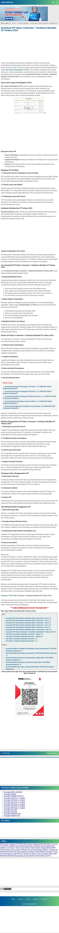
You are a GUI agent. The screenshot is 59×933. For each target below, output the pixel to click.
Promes (55, 852)
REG (5, 854)
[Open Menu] (53, 2)
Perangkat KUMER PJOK (12, 816)
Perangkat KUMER (10, 794)
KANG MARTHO (7, 2)
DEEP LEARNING (10, 846)
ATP (17, 844)
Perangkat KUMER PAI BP (12, 814)
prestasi (49, 852)
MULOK (55, 850)
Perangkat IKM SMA (10, 812)
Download (4, 595)
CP (3, 846)
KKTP (54, 848)
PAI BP (10, 852)
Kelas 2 (18, 848)
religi (14, 854)
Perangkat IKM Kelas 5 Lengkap (14, 806)
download (19, 846)
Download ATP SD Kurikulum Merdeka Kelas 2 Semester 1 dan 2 (27, 627)
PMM (41, 852)
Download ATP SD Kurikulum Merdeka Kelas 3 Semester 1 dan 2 (27, 625)
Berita (41, 844)
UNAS (42, 856)
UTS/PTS (48, 856)
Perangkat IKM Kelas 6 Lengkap (14, 808)
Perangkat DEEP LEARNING (13, 792)
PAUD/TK (16, 852)
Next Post (6, 753)
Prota (2, 854)
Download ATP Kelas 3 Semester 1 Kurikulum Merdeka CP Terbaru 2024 (28, 29)
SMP (12, 856)
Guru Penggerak (46, 846)
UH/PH (37, 856)
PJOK (37, 852)
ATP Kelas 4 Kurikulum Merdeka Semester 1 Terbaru (23, 636)
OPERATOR (4, 852)
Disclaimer (44, 899)
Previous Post (51, 753)
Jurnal (8, 848)
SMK (8, 856)
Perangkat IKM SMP (10, 810)
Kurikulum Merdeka (21, 850)
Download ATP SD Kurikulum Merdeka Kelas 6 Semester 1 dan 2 (27, 618)
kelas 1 (13, 848)
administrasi (4, 844)
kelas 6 (38, 848)
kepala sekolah (46, 848)
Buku (45, 844)
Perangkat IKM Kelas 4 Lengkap (14, 804)
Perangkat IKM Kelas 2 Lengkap (14, 800)
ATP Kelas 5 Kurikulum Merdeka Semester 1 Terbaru (23, 634)
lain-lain (30, 850)
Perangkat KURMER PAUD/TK (13, 796)
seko (39, 854)
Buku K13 (50, 844)
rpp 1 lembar (24, 854)
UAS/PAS (32, 856)
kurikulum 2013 (9, 850)
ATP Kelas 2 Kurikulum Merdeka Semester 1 (20, 639)
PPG (45, 852)
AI (9, 844)
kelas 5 (33, 848)
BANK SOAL (23, 844)
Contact (20, 899)
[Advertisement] (29, 46)
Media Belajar (38, 850)
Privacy (28, 899)
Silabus (51, 854)
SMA (4, 856)
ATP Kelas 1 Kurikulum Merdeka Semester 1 (20, 641)
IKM (53, 846)
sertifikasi (45, 854)
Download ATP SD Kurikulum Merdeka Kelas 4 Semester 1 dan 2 (27, 623)
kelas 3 (23, 848)
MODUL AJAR (47, 850)
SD (37, 854)
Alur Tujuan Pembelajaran (14, 70)
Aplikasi (13, 844)
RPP (18, 854)
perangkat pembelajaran (27, 852)
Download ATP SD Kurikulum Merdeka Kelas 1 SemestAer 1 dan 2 (28, 630)
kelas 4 (28, 848)
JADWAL (3, 848)
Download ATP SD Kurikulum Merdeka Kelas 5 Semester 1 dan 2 (27, 620)
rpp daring (32, 854)
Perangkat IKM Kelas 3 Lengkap (14, 802)
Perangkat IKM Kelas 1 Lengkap (14, 798)
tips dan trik (24, 856)
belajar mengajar (33, 844)
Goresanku (36, 846)
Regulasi (10, 854)
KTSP (2, 850)
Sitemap (35, 899)
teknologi (17, 856)
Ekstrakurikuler (28, 846)
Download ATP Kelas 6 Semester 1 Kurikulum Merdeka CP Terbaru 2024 (30, 632)
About (13, 899)
